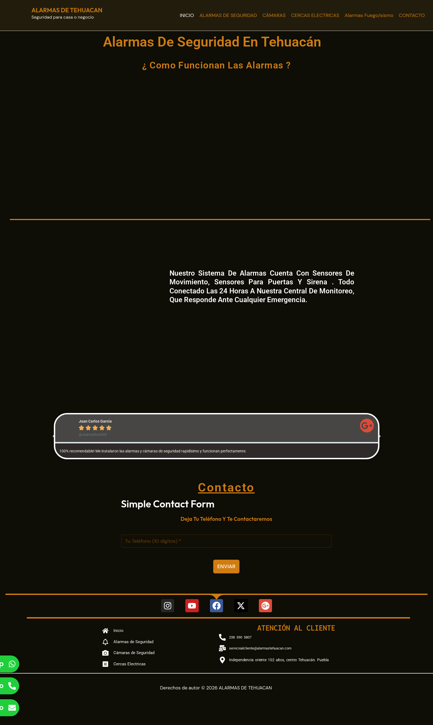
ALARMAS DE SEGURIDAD (228, 15)
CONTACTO (412, 15)
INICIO (187, 15)
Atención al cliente (296, 627)
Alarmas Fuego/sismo (369, 15)
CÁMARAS (274, 15)
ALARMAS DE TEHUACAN (67, 10)
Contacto (226, 487)
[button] (54, 436)
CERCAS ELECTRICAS (315, 15)
